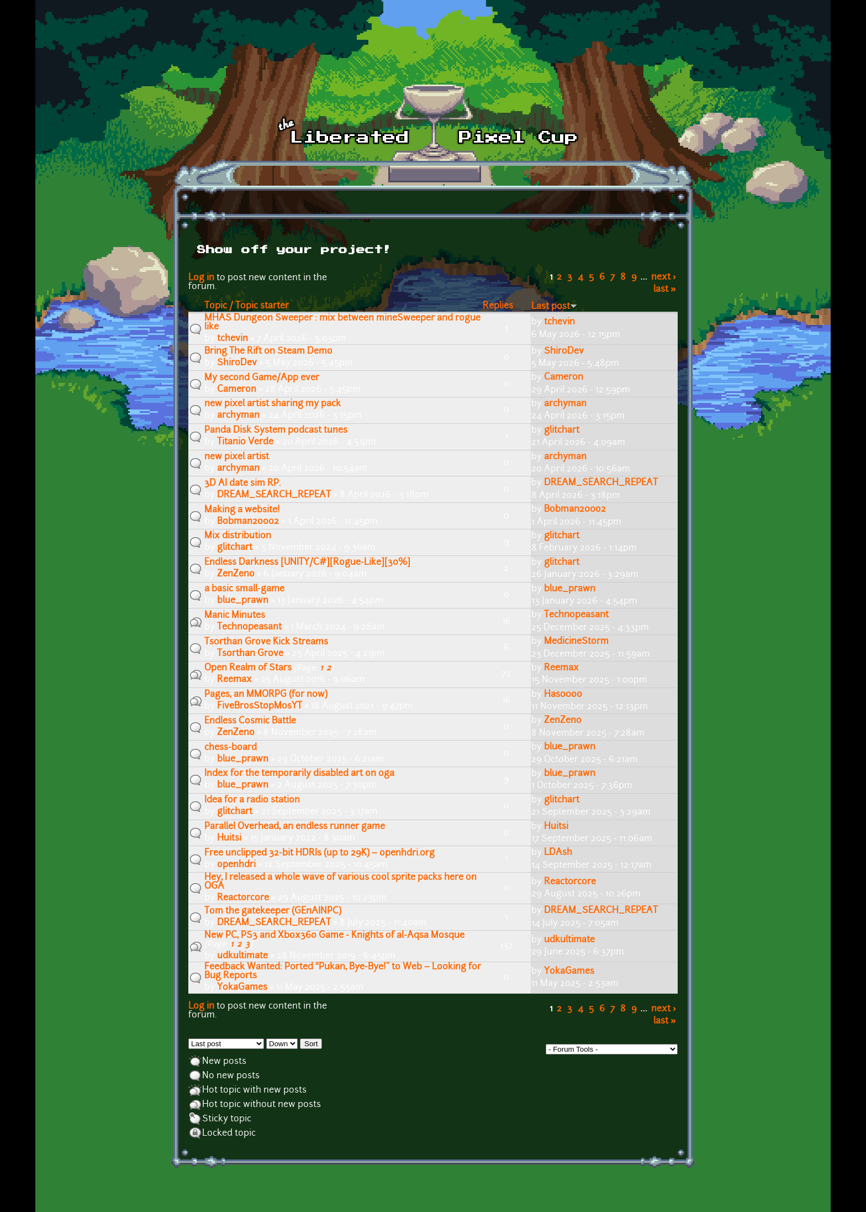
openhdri (236, 865)
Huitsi (229, 838)
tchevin (232, 338)
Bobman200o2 (248, 521)
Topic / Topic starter (246, 306)
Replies (498, 306)
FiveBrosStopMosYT (259, 706)
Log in (201, 278)
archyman (238, 415)
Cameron (236, 389)
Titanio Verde (245, 442)
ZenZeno (236, 574)
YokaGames (242, 987)
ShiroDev (237, 363)
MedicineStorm (576, 641)
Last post (554, 306)
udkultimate (242, 956)
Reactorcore (243, 898)
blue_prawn (242, 600)
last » (664, 289)
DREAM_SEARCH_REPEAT (274, 495)
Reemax (234, 679)
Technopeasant (249, 627)
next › (663, 277)
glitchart (561, 430)
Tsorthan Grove (250, 653)
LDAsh (558, 852)
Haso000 (563, 694)
